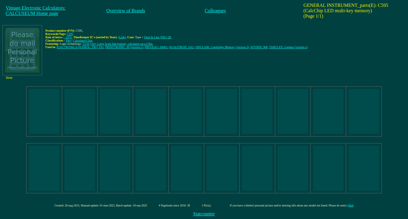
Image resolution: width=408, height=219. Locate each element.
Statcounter (204, 213)
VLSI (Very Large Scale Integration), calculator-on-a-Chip (117, 43)
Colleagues (215, 10)
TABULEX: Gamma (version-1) (288, 47)
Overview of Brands (125, 10)
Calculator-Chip (82, 40)
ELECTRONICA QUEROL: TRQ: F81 (80, 47)
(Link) (122, 37)
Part (68, 40)
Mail (351, 205)
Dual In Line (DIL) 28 (157, 37)
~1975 (68, 37)
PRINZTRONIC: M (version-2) (124, 47)
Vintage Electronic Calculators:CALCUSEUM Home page (36, 10)
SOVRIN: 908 (259, 47)
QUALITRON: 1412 (181, 47)
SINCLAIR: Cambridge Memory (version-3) (222, 47)
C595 (70, 34)
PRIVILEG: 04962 (156, 47)
